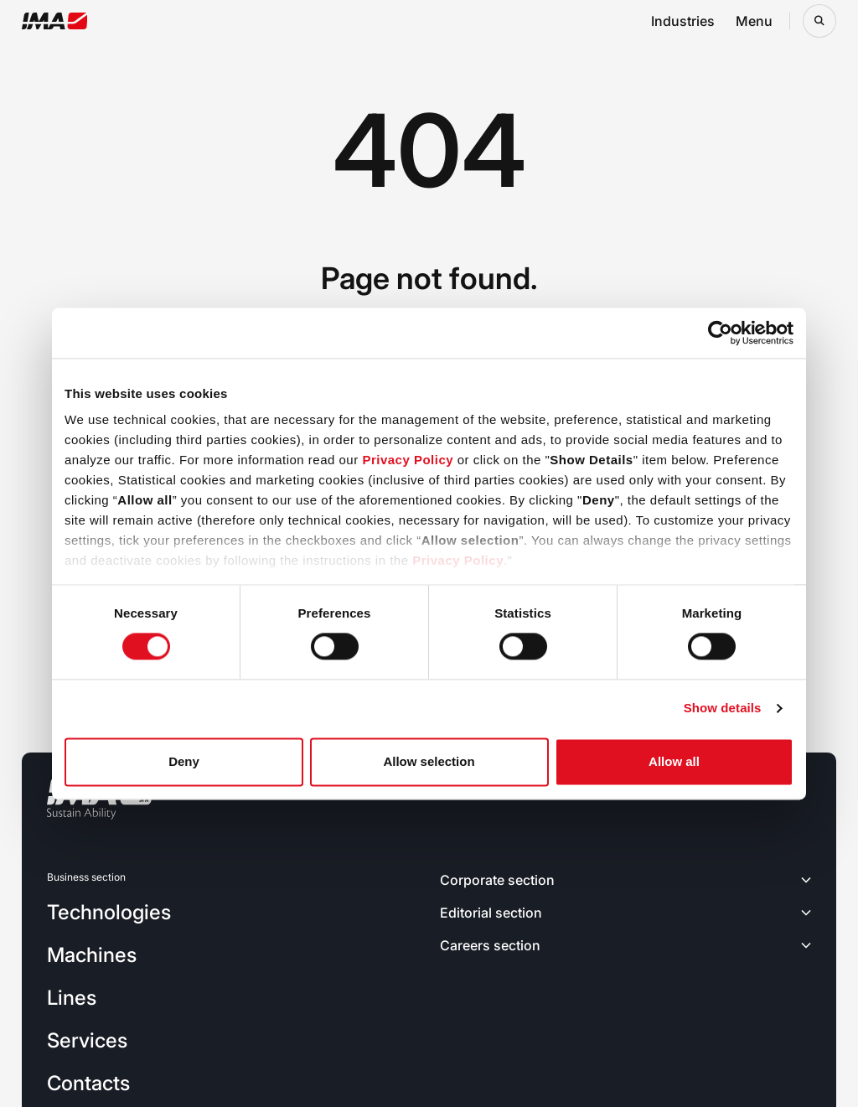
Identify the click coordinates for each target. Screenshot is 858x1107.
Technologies (109, 912)
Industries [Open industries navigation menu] (683, 21)
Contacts (88, 1083)
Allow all (674, 761)
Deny (183, 761)
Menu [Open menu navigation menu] (754, 21)
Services (87, 1040)
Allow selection (428, 761)
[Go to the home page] (55, 21)
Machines (92, 955)
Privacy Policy (407, 460)
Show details (723, 708)
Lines (71, 997)
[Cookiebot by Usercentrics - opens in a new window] (720, 332)
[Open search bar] (819, 21)
